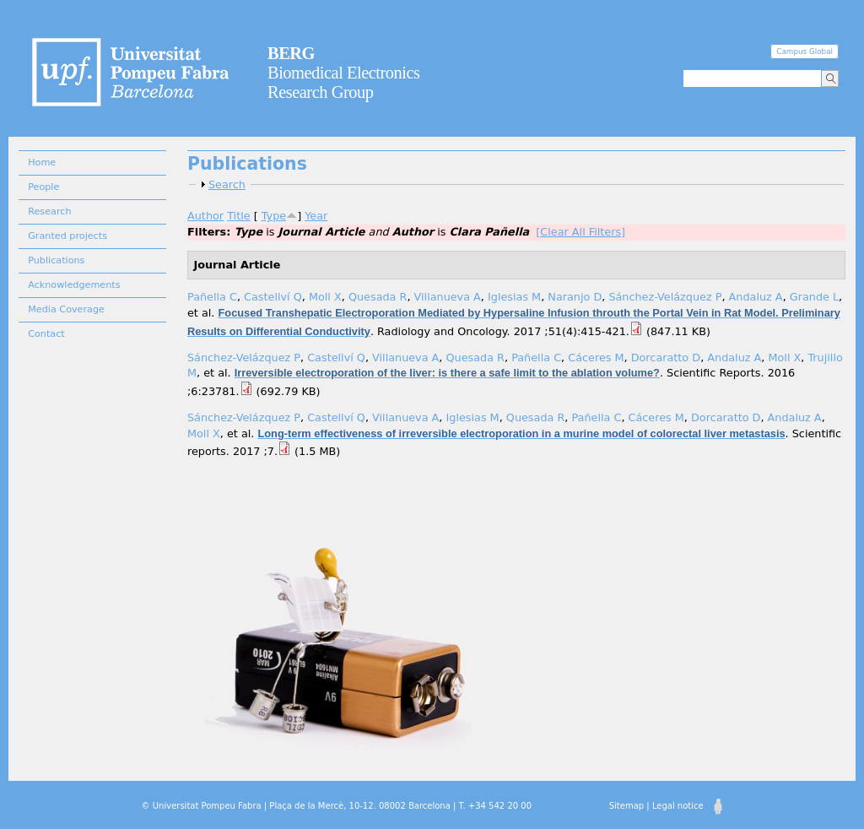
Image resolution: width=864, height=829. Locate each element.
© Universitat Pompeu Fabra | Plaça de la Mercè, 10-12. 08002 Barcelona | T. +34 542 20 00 (337, 805)
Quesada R (378, 296)
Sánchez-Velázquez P (664, 296)
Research (49, 211)
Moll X (325, 296)
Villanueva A (447, 296)
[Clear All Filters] (580, 231)
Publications (56, 260)
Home (42, 162)
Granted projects (67, 235)
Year (316, 215)
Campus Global (804, 51)
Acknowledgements (74, 284)
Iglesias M (514, 296)
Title (238, 215)
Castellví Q (273, 296)
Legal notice (678, 805)
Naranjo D (575, 296)
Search (227, 184)
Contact (46, 333)
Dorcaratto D (665, 357)
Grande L (814, 296)
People (43, 187)
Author (205, 215)
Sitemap (626, 805)
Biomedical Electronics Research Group (343, 72)
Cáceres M (596, 357)
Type (274, 215)
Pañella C (212, 296)
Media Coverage (66, 309)
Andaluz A (756, 296)
